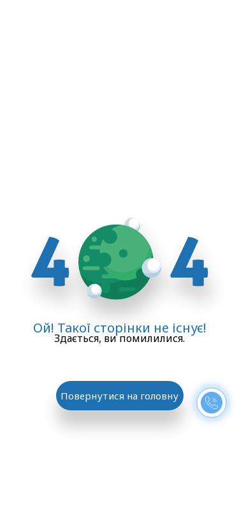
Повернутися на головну (119, 395)
